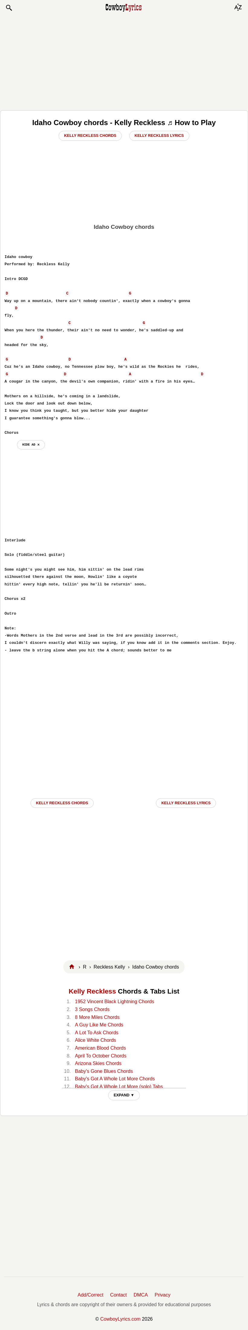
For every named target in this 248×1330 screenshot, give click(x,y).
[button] (8, 7)
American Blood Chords (100, 1048)
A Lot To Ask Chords (96, 1032)
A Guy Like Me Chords (99, 1024)
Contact (118, 1294)
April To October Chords (100, 1055)
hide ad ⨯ (31, 444)
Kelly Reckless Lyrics (159, 135)
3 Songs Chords (92, 1009)
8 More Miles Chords (97, 1017)
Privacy (162, 1294)
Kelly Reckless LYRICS (186, 803)
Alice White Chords (95, 1040)
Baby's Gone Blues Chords (104, 1071)
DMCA (141, 1294)
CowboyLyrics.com (120, 1319)
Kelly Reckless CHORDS (62, 803)
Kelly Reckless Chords (90, 135)
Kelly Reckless (92, 991)
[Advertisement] (124, 61)
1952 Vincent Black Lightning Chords (114, 1001)
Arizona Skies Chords (98, 1063)
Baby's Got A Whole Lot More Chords (115, 1078)
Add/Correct (90, 1294)
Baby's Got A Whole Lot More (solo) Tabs (119, 1086)
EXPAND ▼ (124, 1095)
